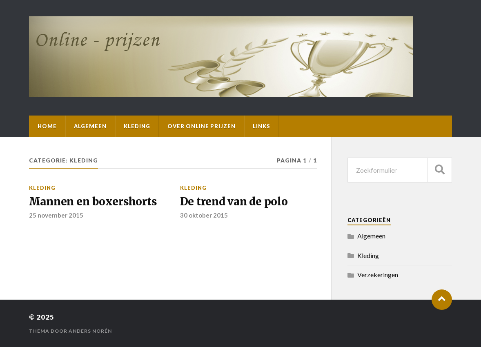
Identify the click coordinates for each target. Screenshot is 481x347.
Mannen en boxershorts (93, 201)
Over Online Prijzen (201, 126)
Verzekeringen (377, 274)
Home (47, 126)
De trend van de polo (234, 201)
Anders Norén (90, 331)
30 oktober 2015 (204, 215)
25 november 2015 (56, 215)
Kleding (137, 126)
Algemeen (90, 126)
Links (261, 126)
